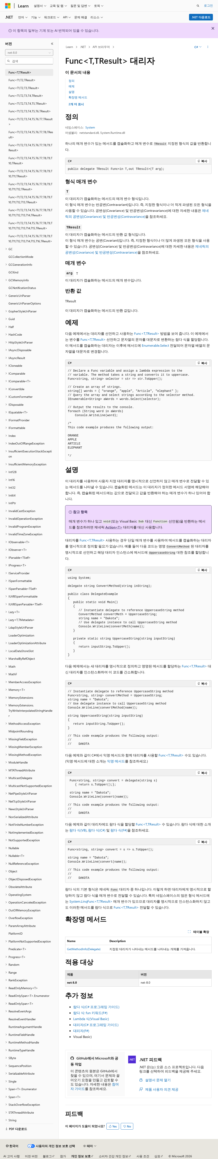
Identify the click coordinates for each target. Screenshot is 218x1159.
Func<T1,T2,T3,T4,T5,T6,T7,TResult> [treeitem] (31, 121)
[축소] (52, 44)
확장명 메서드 (78, 97)
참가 (63, 1156)
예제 (72, 86)
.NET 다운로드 (201, 17)
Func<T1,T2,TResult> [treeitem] (22, 80)
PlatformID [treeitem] (16, 933)
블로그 (47, 1156)
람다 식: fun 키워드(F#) (90, 1012)
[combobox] (29, 52)
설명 (72, 92)
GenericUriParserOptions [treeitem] (25, 303)
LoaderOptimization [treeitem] (21, 635)
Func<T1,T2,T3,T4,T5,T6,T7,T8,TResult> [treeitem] (31, 134)
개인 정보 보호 (81, 1156)
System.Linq (78, 901)
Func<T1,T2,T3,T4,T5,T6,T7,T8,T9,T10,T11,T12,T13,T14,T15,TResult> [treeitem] (30, 225)
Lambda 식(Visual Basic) (91, 1018)
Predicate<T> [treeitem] (17, 949)
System (90, 127)
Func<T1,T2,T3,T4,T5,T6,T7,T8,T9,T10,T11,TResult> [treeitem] (30, 173)
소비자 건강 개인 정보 (113, 1156)
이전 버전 (31, 1156)
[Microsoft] (8, 6)
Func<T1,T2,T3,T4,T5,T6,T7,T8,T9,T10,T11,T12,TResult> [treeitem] (30, 186)
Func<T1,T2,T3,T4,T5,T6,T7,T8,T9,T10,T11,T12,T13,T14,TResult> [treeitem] (30, 212)
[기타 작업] (207, 47)
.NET (83, 47)
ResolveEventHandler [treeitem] (22, 1019)
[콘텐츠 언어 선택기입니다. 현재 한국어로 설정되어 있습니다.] (12, 1146)
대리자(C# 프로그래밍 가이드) (96, 1024)
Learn (69, 47)
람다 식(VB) (78, 830)
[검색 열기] (198, 6)
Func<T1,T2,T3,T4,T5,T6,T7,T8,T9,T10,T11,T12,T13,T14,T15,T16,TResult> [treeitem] (30, 238)
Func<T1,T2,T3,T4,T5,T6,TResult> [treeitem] (30, 111)
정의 (72, 81)
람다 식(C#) (96, 830)
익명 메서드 (116, 761)
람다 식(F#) (118, 830)
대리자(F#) (81, 1030)
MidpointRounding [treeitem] (21, 731)
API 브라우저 (101, 47)
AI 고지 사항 (11, 1156)
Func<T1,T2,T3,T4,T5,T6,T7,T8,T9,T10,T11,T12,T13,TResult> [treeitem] (30, 199)
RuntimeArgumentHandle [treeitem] (25, 1027)
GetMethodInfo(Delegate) (83, 949)
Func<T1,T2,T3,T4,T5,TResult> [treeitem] (28, 103)
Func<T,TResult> (146, 333)
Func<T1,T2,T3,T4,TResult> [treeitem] (26, 96)
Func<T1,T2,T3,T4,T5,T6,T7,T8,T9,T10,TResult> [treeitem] (30, 160)
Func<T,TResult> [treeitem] (20, 72)
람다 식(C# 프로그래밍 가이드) (96, 1007)
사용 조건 (142, 1156)
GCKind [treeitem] (13, 272)
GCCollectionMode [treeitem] (21, 257)
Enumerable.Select (155, 345)
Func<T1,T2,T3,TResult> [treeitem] (24, 88)
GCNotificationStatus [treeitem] (22, 288)
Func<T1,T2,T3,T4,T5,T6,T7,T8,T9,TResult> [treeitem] (30, 147)
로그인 (208, 5)
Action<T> (113, 527)
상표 (157, 1156)
